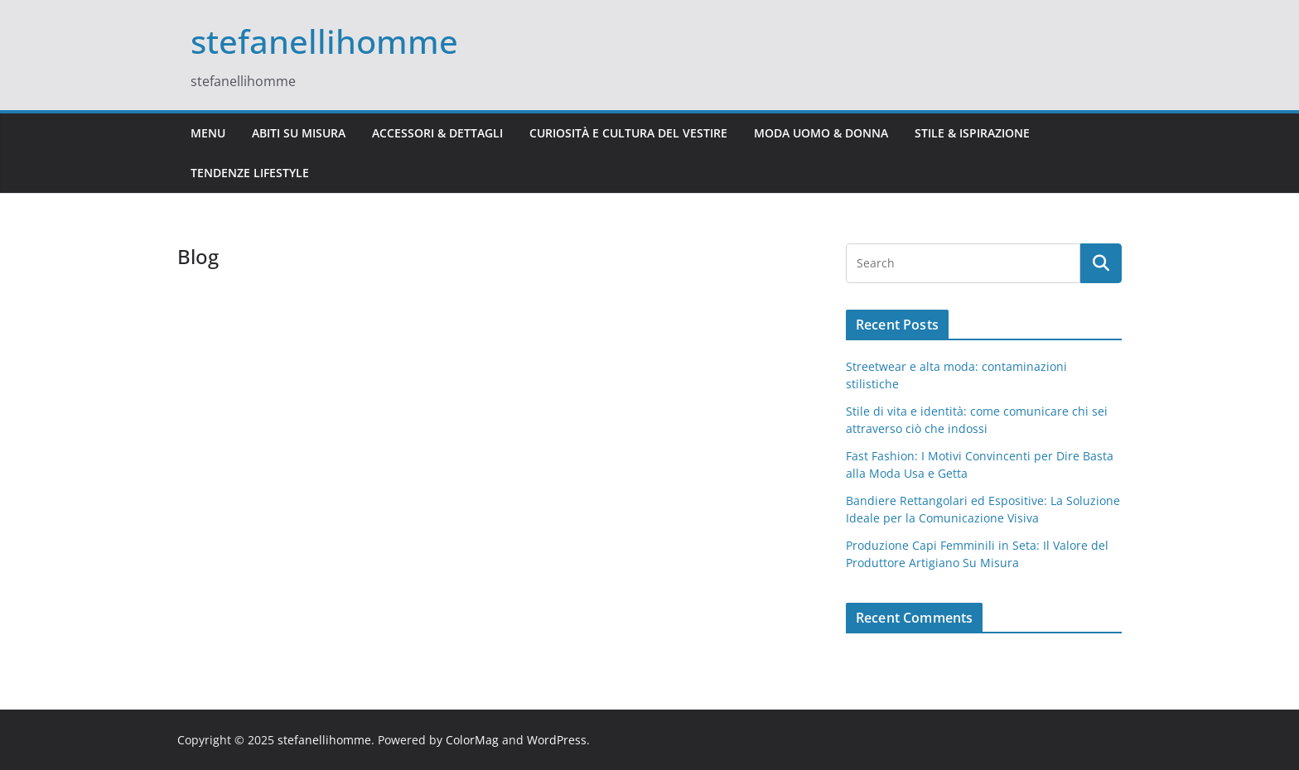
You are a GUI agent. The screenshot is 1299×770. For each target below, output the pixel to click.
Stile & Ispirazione (972, 133)
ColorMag (472, 740)
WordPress (557, 740)
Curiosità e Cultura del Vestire (628, 133)
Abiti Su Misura (298, 133)
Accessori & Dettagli (437, 133)
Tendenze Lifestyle (250, 172)
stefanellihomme (324, 41)
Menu (208, 133)
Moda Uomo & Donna (821, 133)
